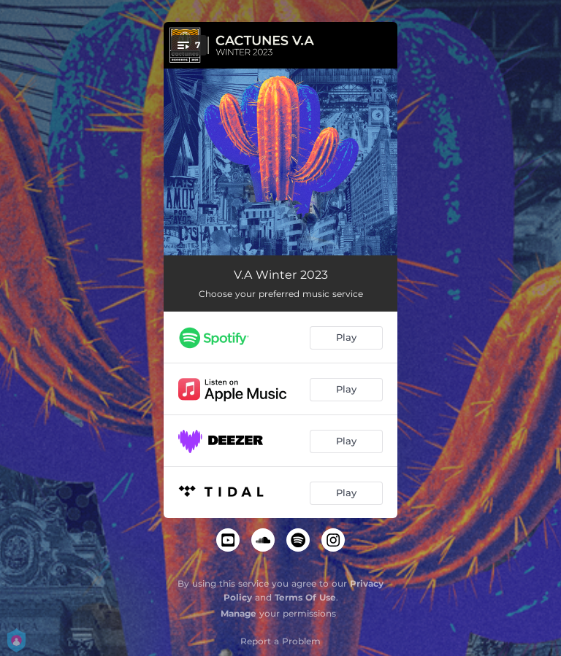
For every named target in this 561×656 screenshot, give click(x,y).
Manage (238, 613)
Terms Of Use (305, 597)
